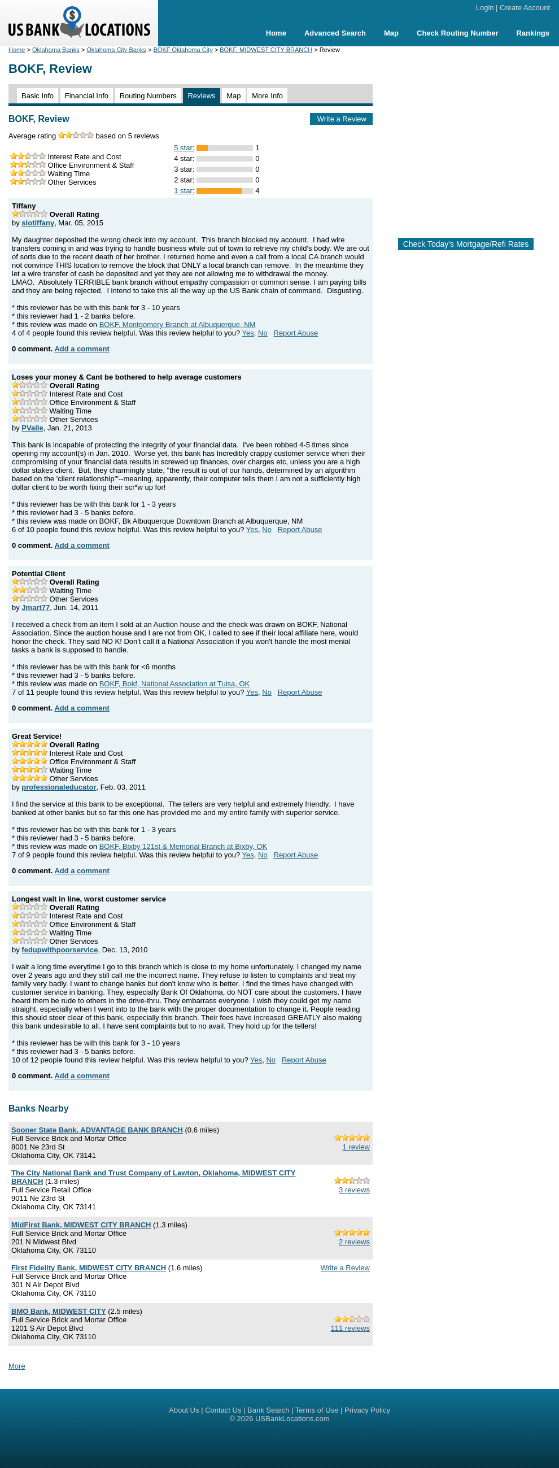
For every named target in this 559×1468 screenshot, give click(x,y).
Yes (248, 333)
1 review (356, 1147)
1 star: (184, 190)
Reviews (201, 96)
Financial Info (86, 96)
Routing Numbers (148, 96)
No (263, 333)
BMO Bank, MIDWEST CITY (58, 1311)
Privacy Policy (367, 1410)
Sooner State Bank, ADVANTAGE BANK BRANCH (97, 1130)
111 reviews (350, 1328)
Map (391, 33)
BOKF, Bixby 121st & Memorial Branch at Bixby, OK (183, 846)
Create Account (525, 7)
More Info (267, 96)
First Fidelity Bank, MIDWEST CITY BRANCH (88, 1268)
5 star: (184, 147)
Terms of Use (317, 1410)
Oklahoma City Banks (116, 49)
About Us (184, 1410)
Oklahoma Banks (56, 49)
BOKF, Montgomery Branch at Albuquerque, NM (177, 324)
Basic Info (37, 96)
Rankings (532, 33)
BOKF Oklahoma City (183, 49)
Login (485, 7)
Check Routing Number (457, 33)
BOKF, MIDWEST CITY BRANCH (266, 49)
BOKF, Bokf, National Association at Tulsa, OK (174, 683)
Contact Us (223, 1410)
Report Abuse (296, 333)
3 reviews (354, 1190)
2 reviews (354, 1242)
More (16, 1366)
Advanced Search (335, 33)
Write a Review (341, 119)
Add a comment (82, 349)
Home (276, 33)
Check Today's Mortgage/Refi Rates (466, 244)
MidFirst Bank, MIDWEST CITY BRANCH (81, 1225)
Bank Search (268, 1410)
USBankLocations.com (292, 1418)
